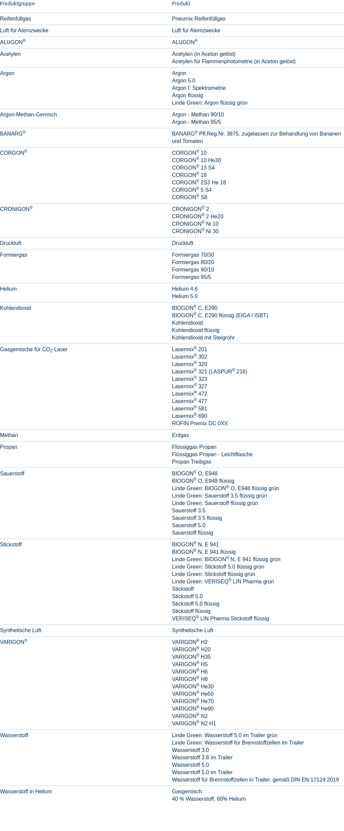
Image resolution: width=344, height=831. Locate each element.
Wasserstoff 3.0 (190, 750)
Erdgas (180, 435)
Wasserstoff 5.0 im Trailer (202, 772)
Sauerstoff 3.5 (188, 510)
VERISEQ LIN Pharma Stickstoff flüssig (220, 618)
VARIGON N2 (190, 716)
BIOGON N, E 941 (195, 544)
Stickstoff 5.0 (187, 596)
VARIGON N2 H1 (194, 723)
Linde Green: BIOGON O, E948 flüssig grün (225, 488)
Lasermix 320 (189, 364)
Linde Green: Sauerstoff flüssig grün (215, 503)
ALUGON (185, 42)
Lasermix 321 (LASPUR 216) (209, 371)
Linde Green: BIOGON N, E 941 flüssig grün (226, 559)
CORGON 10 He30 (196, 160)
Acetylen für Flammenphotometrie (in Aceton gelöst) (234, 61)
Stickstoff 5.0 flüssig (195, 604)
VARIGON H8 (190, 679)
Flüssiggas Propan (194, 447)
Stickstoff (183, 589)
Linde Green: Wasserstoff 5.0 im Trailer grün (224, 735)
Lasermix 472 (189, 394)
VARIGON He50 (193, 694)
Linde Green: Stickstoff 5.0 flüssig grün (218, 567)
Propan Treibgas (191, 462)
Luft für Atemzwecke (196, 30)
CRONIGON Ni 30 (195, 231)
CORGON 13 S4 (193, 168)
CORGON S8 (189, 197)
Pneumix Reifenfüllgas (198, 19)
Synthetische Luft (192, 630)
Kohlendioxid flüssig (195, 330)
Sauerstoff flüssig (192, 533)
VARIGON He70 (193, 701)
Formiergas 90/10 (193, 270)
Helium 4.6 (185, 289)
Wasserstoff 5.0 (190, 765)
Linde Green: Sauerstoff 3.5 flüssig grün (219, 496)
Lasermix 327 (189, 386)
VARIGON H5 (190, 664)
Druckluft (182, 243)
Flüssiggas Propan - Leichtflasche (212, 454)
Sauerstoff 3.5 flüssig (197, 518)
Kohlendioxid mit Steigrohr (203, 337)
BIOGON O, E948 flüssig (203, 481)
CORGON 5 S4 (192, 190)
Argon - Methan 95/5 (196, 122)
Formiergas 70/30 (193, 255)
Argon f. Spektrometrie (199, 88)
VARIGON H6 (190, 672)
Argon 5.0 (183, 80)
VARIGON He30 (193, 686)
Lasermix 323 (189, 379)
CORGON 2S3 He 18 (199, 182)
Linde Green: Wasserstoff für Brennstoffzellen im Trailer (238, 743)
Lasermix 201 (189, 349)
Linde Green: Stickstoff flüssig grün (213, 574)
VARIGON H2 (190, 642)
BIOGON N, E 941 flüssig (203, 552)
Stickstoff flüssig (191, 611)
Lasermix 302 (189, 357)
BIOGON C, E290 (194, 308)
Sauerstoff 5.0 (188, 525)
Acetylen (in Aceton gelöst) (203, 54)
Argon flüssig (187, 95)
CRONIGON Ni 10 (195, 224)
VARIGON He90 (193, 709)
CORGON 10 (189, 153)
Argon (179, 73)
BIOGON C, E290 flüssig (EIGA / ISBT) (220, 315)
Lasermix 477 (189, 401)
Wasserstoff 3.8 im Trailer (202, 757)
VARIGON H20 (191, 649)
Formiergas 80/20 (193, 262)
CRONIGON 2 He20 (197, 216)
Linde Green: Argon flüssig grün (210, 103)
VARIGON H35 (191, 657)
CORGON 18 (189, 175)
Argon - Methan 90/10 (198, 114)
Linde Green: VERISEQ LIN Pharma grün (223, 581)
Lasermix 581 (189, 408)
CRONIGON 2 (190, 209)
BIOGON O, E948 (195, 473)
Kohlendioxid (187, 323)
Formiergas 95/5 (191, 277)
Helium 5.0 (185, 296)
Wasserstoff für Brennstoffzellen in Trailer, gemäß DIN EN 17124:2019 (255, 780)
